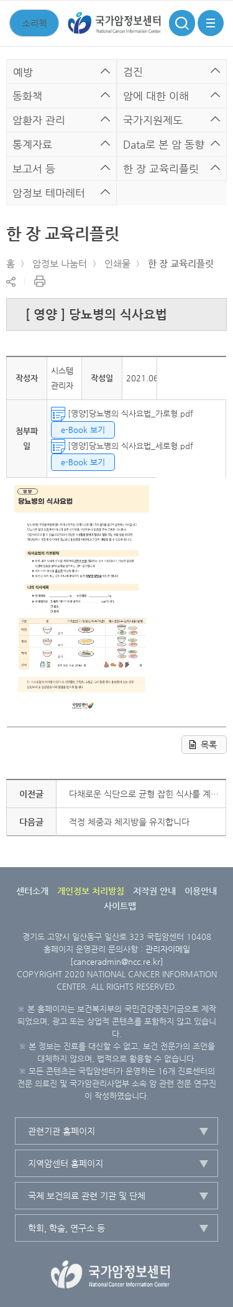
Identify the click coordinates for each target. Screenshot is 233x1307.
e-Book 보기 (83, 429)
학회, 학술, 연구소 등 (66, 1228)
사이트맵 (120, 906)
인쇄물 (117, 263)
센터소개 (32, 891)
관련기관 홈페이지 (61, 1131)
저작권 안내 (154, 891)
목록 (209, 745)
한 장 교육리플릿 (181, 263)
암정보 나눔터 (59, 263)
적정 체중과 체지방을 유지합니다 (129, 822)
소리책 (34, 23)
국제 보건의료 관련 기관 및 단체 (86, 1196)
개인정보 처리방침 (90, 891)
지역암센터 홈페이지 (65, 1163)
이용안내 (201, 891)
